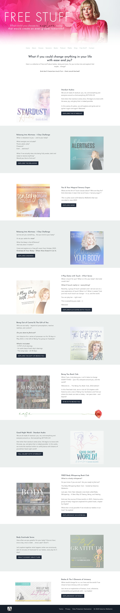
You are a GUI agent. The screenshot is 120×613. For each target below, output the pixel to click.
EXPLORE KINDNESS (26, 256)
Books (56, 48)
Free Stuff (83, 48)
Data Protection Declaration (82, 609)
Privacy (67, 609)
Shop (75, 48)
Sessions (49, 48)
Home (28, 48)
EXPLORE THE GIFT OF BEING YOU (31, 356)
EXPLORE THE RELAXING (27, 163)
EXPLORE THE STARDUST (72, 113)
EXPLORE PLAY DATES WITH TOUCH (76, 310)
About (34, 48)
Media (70, 48)
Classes (40, 48)
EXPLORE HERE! (69, 205)
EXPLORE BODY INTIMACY (73, 596)
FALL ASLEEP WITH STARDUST (29, 454)
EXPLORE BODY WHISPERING (74, 515)
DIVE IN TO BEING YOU (71, 402)
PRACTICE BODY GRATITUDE (29, 557)
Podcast (63, 48)
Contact (91, 48)
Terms (61, 609)
